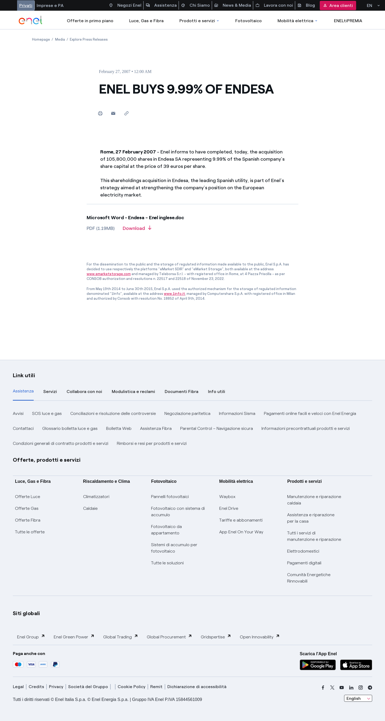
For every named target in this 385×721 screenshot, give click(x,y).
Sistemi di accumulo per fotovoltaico (174, 548)
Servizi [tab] (50, 391)
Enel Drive (228, 508)
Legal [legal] (18, 686)
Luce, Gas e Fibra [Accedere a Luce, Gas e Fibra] (146, 20)
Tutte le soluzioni (167, 562)
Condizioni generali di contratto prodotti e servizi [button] (60, 443)
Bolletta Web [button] (119, 428)
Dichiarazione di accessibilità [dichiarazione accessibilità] (196, 686)
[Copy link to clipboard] (126, 113)
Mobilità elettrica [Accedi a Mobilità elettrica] (298, 20)
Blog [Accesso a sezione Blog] (306, 5)
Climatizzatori (96, 496)
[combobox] (358, 698)
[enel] (31, 20)
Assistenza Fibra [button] (156, 428)
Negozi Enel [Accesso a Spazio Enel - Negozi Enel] (125, 5)
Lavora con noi (274, 5)
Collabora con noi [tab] (84, 391)
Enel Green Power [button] (74, 636)
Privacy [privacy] (56, 686)
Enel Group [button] (31, 636)
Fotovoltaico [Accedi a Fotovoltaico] (248, 20)
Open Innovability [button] (260, 636)
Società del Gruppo (88, 686)
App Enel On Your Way (241, 531)
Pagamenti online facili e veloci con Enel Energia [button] (310, 413)
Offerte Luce (27, 496)
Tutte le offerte (30, 531)
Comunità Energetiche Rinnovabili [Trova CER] (308, 578)
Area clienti (338, 5)
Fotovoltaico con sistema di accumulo (178, 511)
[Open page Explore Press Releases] (89, 39)
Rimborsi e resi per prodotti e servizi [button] (152, 443)
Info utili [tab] (216, 391)
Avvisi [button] (18, 413)
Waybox (227, 496)
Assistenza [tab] (23, 391)
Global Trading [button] (120, 636)
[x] (332, 687)
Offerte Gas (26, 508)
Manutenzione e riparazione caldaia (314, 500)
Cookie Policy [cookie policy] (131, 686)
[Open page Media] (60, 39)
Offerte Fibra (27, 520)
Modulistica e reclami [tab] (133, 391)
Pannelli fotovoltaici (170, 496)
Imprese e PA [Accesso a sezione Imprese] (50, 5)
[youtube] (342, 687)
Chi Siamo (195, 5)
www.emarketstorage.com (109, 274)
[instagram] (361, 687)
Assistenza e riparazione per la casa (310, 518)
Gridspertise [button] (216, 636)
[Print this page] (100, 113)
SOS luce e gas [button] (47, 413)
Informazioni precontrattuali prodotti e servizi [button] (305, 428)
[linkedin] (351, 687)
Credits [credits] (36, 686)
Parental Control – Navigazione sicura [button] (216, 428)
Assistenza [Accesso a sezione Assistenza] (161, 5)
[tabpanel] (192, 428)
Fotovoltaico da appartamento (166, 529)
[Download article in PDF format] (137, 230)
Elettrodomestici (303, 551)
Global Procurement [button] (169, 636)
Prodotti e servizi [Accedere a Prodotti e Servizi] (199, 20)
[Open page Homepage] (41, 39)
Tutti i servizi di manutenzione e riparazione (314, 536)
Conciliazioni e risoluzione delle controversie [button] (113, 413)
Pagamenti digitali (304, 562)
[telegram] (370, 687)
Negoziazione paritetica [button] (187, 413)
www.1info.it (174, 294)
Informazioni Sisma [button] (237, 413)
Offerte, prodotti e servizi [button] (47, 460)
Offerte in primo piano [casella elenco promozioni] (90, 20)
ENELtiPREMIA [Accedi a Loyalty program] (348, 20)
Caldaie (90, 508)
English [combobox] (353, 698)
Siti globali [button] (26, 613)
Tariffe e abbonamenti (241, 520)
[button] (113, 113)
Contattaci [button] (23, 428)
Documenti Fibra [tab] (181, 391)
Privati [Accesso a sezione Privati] (25, 5)
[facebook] (323, 687)
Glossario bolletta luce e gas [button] (70, 428)
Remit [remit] (156, 686)
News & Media (232, 5)
